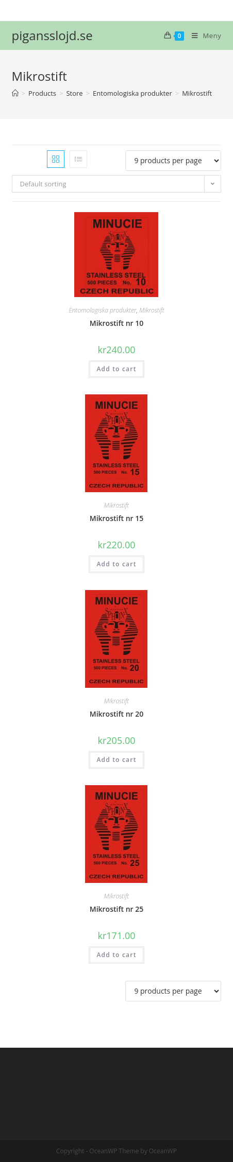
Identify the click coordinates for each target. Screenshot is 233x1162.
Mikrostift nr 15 (117, 518)
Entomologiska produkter (102, 310)
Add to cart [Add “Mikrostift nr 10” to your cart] (116, 369)
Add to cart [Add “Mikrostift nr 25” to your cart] (116, 954)
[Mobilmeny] (202, 35)
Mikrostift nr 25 (117, 909)
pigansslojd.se (52, 35)
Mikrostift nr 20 (117, 714)
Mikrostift (151, 310)
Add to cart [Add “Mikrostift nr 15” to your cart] (116, 564)
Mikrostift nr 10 (117, 323)
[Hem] (15, 93)
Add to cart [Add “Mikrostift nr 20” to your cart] (116, 759)
